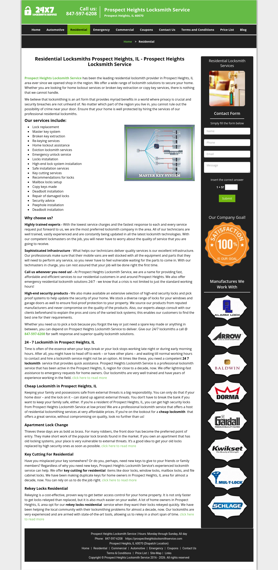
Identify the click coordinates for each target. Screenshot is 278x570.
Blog (243, 30)
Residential (78, 30)
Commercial (125, 30)
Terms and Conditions (197, 30)
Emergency (101, 30)
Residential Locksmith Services (227, 63)
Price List (227, 30)
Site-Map (155, 553)
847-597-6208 (81, 13)
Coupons (146, 30)
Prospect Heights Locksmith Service (53, 78)
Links (168, 553)
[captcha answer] (231, 187)
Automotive (55, 30)
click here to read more (89, 378)
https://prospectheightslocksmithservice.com (153, 538)
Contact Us (167, 30)
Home (36, 30)
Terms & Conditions (119, 553)
